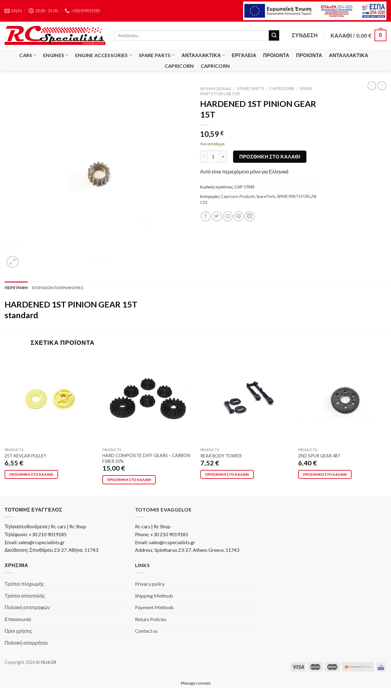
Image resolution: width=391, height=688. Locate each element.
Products (247, 196)
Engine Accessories (103, 55)
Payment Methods (154, 607)
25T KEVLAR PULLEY (25, 455)
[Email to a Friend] (228, 216)
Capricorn (179, 66)
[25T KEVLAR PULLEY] (50, 399)
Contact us (146, 631)
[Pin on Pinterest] (239, 216)
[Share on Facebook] (206, 216)
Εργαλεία (244, 55)
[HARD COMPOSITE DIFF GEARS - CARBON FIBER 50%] (147, 399)
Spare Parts (157, 55)
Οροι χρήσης (18, 631)
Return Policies (150, 619)
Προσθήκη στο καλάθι (269, 156)
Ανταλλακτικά (203, 55)
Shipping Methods (154, 596)
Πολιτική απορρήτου (26, 643)
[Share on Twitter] (217, 216)
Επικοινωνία (18, 619)
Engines (55, 55)
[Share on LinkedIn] (250, 216)
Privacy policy (150, 584)
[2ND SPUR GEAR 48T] (343, 399)
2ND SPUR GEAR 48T (319, 455)
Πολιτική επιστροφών (27, 607)
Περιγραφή (16, 287)
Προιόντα (276, 55)
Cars (27, 55)
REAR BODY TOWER (221, 455)
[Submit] (274, 35)
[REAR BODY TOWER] (245, 399)
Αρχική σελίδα (215, 88)
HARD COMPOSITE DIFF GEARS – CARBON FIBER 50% (146, 458)
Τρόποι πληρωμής (24, 584)
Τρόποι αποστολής (25, 596)
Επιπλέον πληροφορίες (57, 287)
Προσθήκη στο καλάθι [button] (31, 474)
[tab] (16, 288)
